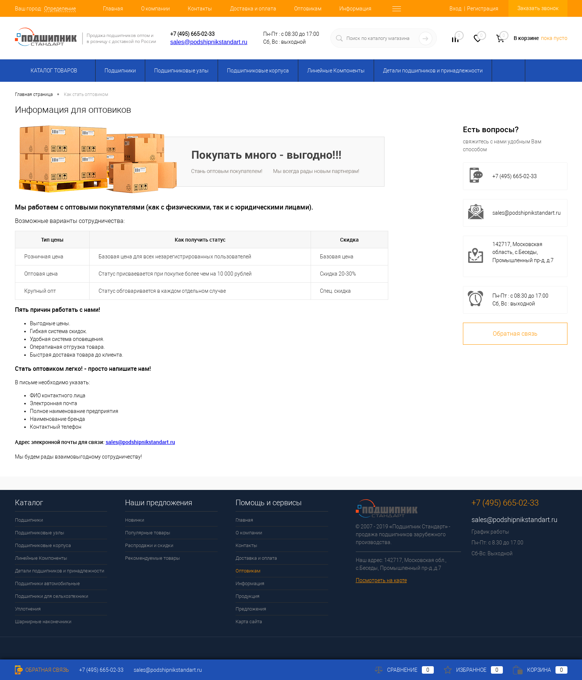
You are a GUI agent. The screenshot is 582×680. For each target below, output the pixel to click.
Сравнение (404, 670)
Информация (355, 9)
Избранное (473, 670)
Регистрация (482, 9)
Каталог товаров (53, 70)
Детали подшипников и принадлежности (433, 71)
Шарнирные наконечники (43, 621)
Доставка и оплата (253, 9)
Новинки (134, 520)
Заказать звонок (537, 8)
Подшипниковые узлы (181, 71)
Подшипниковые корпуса (258, 71)
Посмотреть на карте (381, 580)
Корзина (540, 670)
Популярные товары (147, 532)
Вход (455, 9)
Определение (60, 9)
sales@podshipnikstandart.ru (209, 42)
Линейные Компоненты (336, 71)
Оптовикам (307, 9)
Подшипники (120, 71)
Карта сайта (249, 621)
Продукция (247, 596)
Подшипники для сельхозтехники (51, 596)
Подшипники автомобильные (47, 583)
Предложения (251, 609)
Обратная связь (515, 333)
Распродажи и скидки (149, 545)
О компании (155, 9)
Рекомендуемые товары (152, 558)
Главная (113, 9)
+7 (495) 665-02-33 (192, 34)
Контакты (200, 9)
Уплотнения (28, 609)
